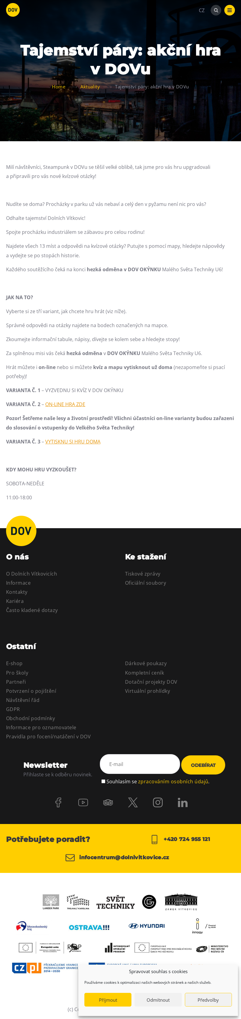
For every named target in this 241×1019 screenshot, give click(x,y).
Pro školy (17, 672)
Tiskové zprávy (143, 573)
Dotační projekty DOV (151, 682)
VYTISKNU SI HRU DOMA (72, 441)
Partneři (16, 682)
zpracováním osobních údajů (173, 780)
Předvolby (208, 1000)
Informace (18, 583)
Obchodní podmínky (30, 718)
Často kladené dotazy (32, 610)
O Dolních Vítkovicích (31, 573)
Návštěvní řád (22, 700)
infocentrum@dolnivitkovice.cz (120, 857)
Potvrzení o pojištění (31, 691)
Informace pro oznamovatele (41, 727)
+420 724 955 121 (179, 839)
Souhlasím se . (158, 780)
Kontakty (17, 592)
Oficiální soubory (145, 583)
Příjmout (108, 1000)
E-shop (14, 663)
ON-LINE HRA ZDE (65, 404)
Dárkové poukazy (146, 663)
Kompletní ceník (144, 672)
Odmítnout (158, 1000)
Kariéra (15, 601)
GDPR (13, 709)
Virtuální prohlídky (147, 691)
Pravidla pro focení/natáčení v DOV (48, 736)
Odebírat (203, 765)
